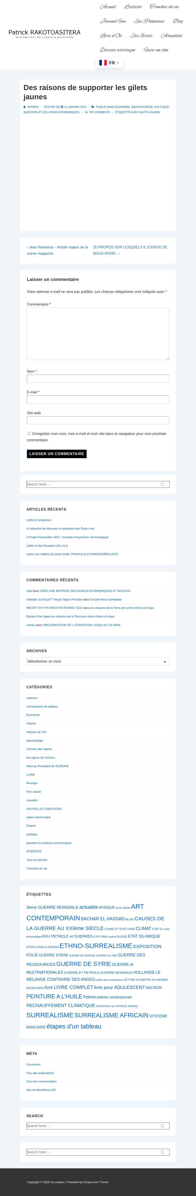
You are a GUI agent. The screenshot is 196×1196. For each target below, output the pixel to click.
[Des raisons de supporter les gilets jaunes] (75, 107)
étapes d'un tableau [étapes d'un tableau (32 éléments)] (74, 1026)
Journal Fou (113, 21)
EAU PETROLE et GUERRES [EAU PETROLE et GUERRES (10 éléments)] (67, 936)
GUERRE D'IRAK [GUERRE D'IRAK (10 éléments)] (53, 955)
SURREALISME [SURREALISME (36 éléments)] (50, 1015)
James (30, 625)
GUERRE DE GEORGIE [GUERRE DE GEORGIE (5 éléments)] (82, 955)
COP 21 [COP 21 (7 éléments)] (157, 929)
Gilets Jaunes (149, 112)
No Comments (99, 112)
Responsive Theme (96, 1182)
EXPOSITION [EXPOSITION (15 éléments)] (147, 946)
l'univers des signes (39, 749)
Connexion (33, 1064)
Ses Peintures (149, 21)
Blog (178, 21)
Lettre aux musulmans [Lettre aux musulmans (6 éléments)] (109, 979)
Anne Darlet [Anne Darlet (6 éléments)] (123, 907)
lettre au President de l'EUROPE (47, 766)
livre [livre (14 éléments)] (49, 987)
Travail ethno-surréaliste (105, 599)
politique (161, 107)
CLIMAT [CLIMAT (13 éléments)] (143, 928)
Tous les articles (36, 860)
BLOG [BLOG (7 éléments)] (129, 919)
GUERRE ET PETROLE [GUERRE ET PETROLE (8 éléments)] (81, 972)
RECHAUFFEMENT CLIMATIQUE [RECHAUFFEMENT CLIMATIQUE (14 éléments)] (60, 1005)
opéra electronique (38, 817)
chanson (31, 698)
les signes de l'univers (40, 757)
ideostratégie (142, 107)
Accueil (108, 7)
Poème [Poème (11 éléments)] (89, 997)
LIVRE (30, 774)
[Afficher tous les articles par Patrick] (31, 107)
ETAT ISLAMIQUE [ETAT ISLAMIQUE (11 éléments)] (144, 936)
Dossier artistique (117, 50)
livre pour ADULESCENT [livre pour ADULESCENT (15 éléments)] (119, 987)
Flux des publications (40, 1073)
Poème (31, 825)
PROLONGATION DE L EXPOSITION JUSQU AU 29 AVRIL (82, 625)
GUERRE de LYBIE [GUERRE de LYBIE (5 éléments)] (106, 955)
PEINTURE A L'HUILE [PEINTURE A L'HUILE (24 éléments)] (54, 996)
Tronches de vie (164, 7)
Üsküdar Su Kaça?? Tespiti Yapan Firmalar (54, 599)
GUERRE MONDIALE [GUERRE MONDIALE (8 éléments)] (116, 972)
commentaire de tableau (42, 706)
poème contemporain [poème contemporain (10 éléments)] (114, 997)
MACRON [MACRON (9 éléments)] (154, 988)
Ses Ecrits (141, 36)
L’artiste (132, 7)
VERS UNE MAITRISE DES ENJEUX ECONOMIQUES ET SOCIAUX (85, 591)
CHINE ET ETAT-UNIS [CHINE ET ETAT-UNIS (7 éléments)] (120, 929)
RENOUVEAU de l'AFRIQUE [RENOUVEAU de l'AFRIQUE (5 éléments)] (111, 1006)
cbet (29, 591)
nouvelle (31, 800)
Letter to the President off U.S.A (47, 545)
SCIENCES (33, 851)
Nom (31, 371)
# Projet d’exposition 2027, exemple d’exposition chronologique (67, 537)
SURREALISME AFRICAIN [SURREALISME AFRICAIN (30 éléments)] (111, 1015)
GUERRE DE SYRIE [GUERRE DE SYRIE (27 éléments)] (83, 963)
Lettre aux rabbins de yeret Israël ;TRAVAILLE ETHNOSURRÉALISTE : (72, 554)
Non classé (33, 791)
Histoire (31, 723)
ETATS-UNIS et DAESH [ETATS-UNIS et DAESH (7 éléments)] (42, 947)
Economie (122, 107)
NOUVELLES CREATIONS (44, 809)
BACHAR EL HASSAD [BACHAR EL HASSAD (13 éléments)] (102, 918)
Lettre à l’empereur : (39, 520)
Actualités (171, 36)
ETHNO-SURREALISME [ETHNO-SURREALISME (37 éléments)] (96, 945)
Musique (31, 783)
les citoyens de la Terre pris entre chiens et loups (122, 608)
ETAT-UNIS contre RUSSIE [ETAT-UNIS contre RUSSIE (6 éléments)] (110, 936)
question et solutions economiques (51, 112)
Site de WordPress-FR (41, 1090)
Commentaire (39, 304)
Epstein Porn (34, 616)
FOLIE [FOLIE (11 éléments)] (32, 955)
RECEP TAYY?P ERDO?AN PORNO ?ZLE (54, 608)
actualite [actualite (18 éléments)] (88, 907)
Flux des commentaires (41, 1081)
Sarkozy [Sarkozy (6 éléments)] (133, 1006)
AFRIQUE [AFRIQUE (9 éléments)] (107, 907)
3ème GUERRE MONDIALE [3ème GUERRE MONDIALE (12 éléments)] (52, 907)
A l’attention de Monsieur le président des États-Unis (60, 528)
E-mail (32, 392)
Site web (34, 413)
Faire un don (156, 50)
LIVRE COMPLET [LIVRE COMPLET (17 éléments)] (73, 987)
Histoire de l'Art (36, 732)
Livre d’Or (111, 36)
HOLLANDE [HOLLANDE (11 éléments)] (144, 972)
